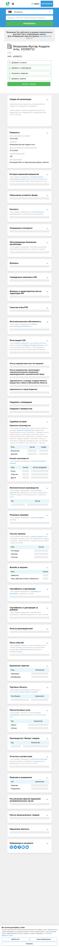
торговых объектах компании (28, 692)
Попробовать (46, 4)
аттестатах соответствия (39, 759)
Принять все (15, 939)
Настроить (29, 944)
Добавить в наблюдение (21, 68)
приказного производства (25, 430)
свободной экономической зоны (33, 345)
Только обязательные (43, 939)
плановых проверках (37, 517)
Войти (36, 4)
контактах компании (37, 212)
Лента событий (20, 649)
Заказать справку (29, 84)
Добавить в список (19, 63)
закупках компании (37, 536)
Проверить (29, 23)
